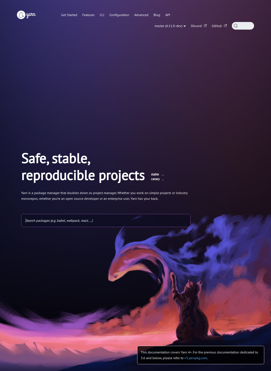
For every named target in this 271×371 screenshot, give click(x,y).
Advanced (141, 15)
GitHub (219, 26)
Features (88, 15)
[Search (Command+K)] (243, 26)
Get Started (69, 15)
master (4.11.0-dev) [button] (168, 26)
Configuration (119, 15)
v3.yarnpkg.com (195, 358)
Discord (199, 26)
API (167, 15)
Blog (156, 15)
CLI (102, 15)
